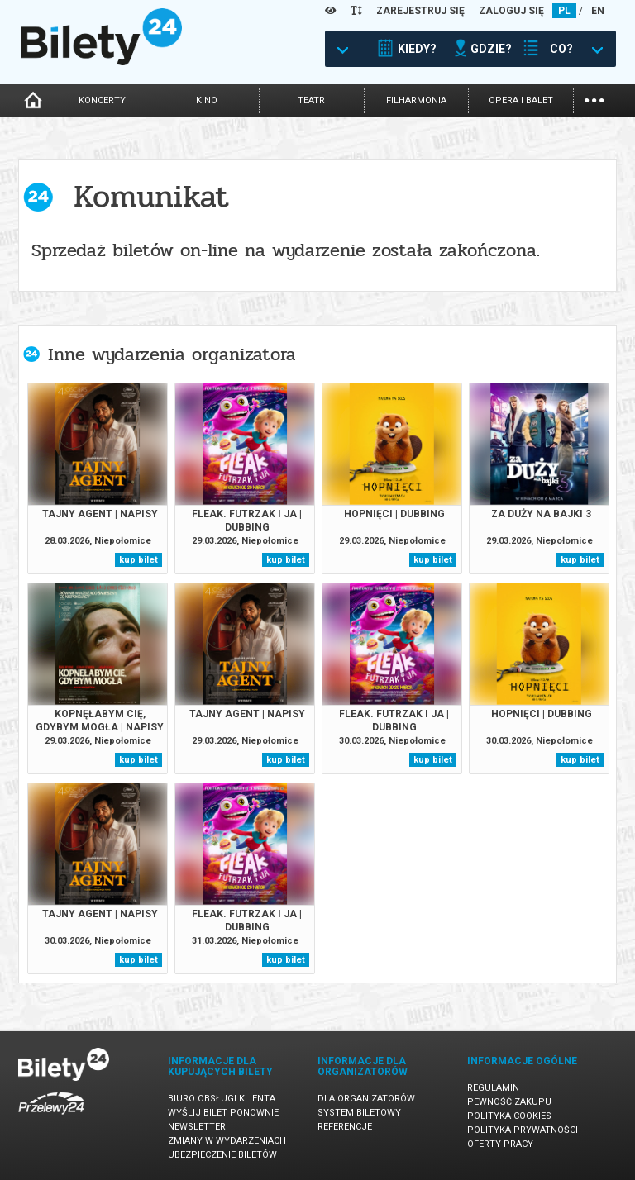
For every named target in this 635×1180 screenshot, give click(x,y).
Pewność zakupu (509, 1102)
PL (564, 11)
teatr (311, 100)
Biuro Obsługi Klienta (221, 1098)
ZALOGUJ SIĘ (511, 11)
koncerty (102, 100)
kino (206, 100)
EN (597, 11)
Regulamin (493, 1087)
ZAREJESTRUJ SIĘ (420, 11)
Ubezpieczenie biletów (222, 1154)
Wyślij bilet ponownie (223, 1112)
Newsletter (197, 1126)
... (594, 98)
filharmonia (416, 100)
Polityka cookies (509, 1116)
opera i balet (521, 100)
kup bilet (138, 559)
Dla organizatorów (366, 1098)
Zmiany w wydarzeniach (227, 1140)
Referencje (345, 1126)
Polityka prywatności (522, 1130)
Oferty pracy (500, 1144)
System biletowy (359, 1112)
